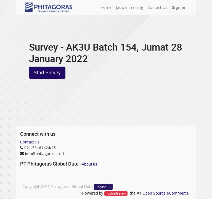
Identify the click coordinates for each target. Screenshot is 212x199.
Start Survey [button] (47, 72)
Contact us (29, 142)
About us (89, 164)
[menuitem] (106, 7)
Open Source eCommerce (165, 193)
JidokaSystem (115, 193)
